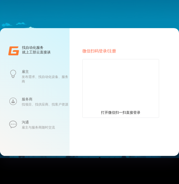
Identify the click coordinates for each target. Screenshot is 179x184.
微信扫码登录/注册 (99, 51)
